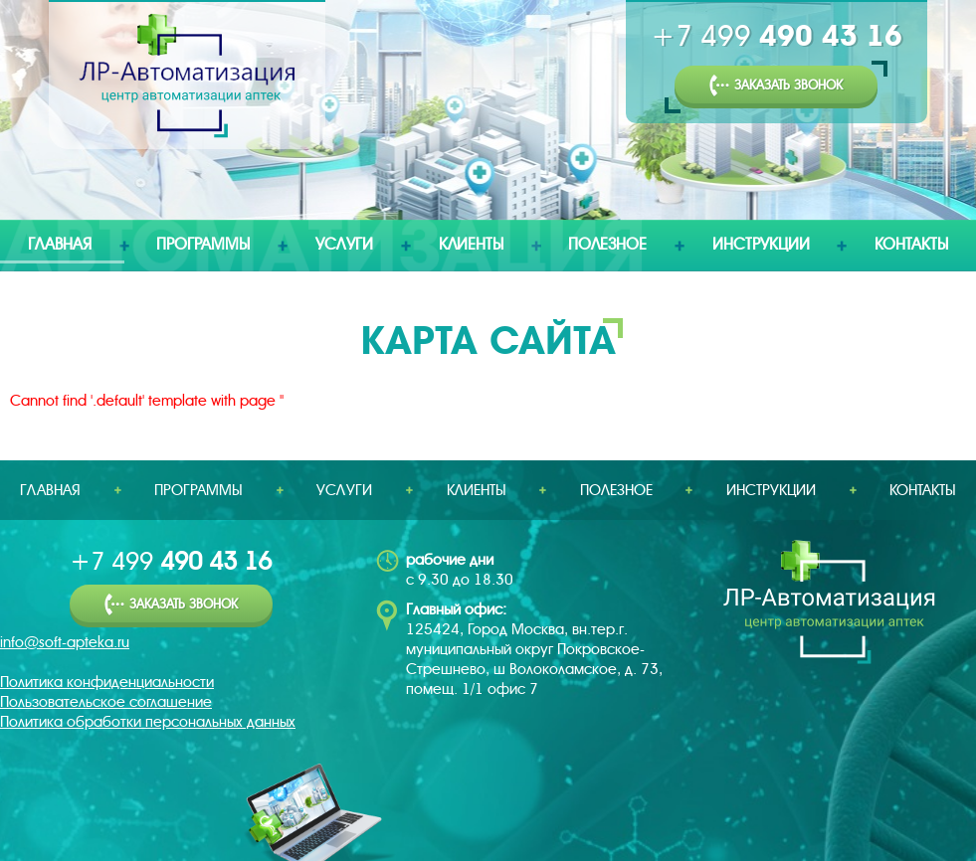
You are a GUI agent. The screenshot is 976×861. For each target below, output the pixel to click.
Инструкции (761, 244)
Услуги (344, 244)
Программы (203, 244)
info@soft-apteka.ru (64, 642)
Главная (60, 244)
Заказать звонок (776, 86)
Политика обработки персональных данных (147, 722)
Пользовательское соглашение (106, 702)
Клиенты (471, 244)
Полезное (607, 244)
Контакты (911, 244)
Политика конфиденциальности (107, 682)
